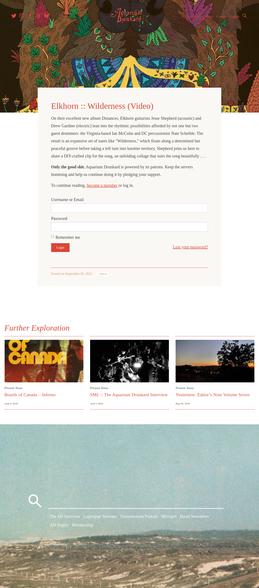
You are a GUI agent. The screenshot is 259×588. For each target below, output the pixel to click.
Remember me (68, 235)
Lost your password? (190, 245)
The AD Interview (65, 522)
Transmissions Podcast (139, 522)
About (206, 18)
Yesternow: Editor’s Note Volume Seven (212, 392)
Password (59, 216)
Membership (190, 18)
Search (242, 18)
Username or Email (67, 198)
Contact (219, 18)
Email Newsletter (194, 522)
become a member (102, 183)
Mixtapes (169, 522)
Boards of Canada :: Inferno (32, 392)
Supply (232, 18)
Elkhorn (103, 272)
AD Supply (59, 531)
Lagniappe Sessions (100, 522)
